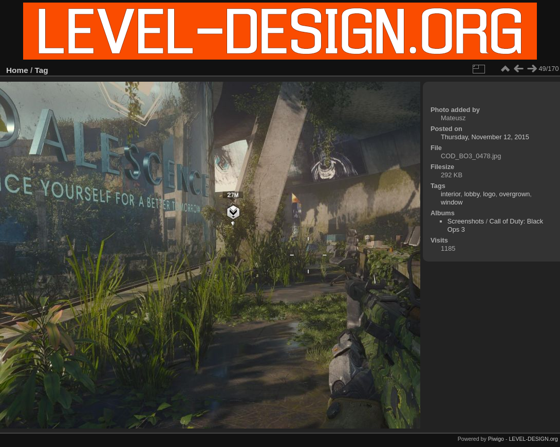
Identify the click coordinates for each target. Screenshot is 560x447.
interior (450, 194)
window (452, 202)
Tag (41, 70)
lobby (471, 194)
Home (17, 70)
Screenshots (465, 221)
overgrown (514, 194)
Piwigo (496, 439)
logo (489, 194)
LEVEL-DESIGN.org (533, 439)
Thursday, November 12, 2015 (485, 137)
